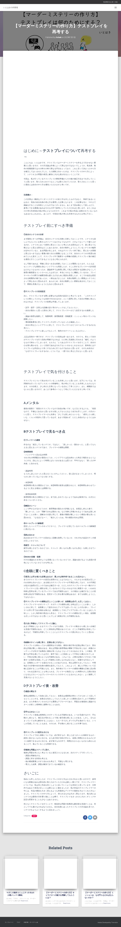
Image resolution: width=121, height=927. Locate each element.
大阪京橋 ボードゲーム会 (31, 922)
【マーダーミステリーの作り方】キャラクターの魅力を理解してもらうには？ (60, 895)
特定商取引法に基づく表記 (110, 2)
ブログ (18, 922)
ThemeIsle (114, 922)
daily (34, 815)
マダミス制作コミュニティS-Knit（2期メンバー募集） (20, 893)
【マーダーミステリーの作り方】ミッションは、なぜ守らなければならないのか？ (99, 895)
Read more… (25, 901)
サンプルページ (9, 922)
